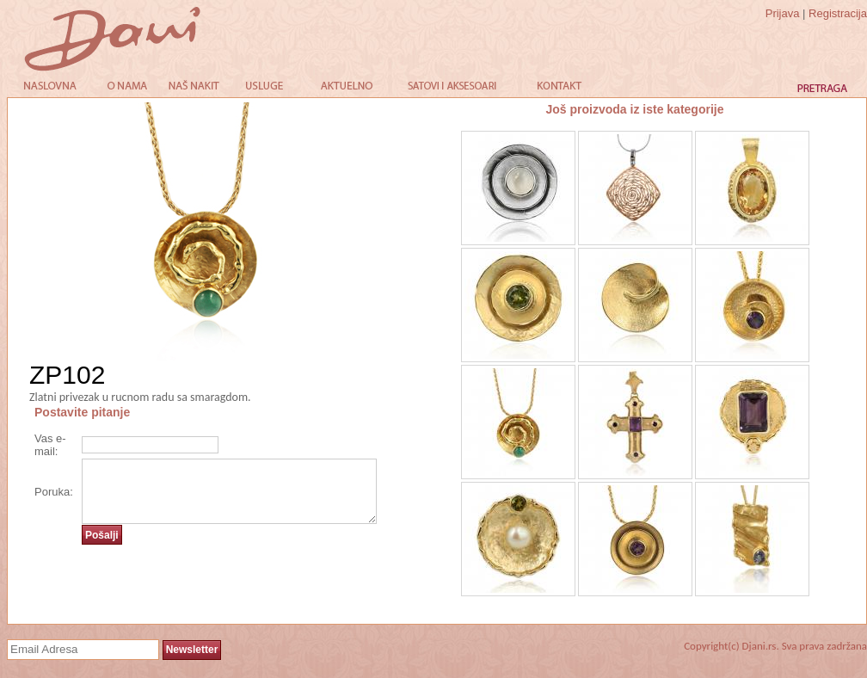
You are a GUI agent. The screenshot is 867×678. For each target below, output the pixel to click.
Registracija (838, 13)
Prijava (783, 13)
